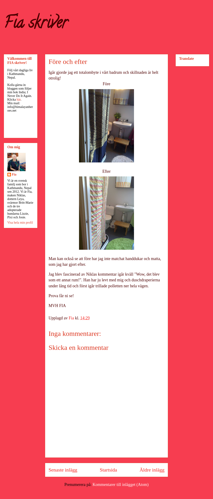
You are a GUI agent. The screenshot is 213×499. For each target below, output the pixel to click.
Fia (14, 174)
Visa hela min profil (20, 222)
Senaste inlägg (63, 470)
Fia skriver (36, 24)
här (19, 99)
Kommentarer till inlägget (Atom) (120, 484)
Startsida (108, 470)
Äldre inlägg (151, 470)
